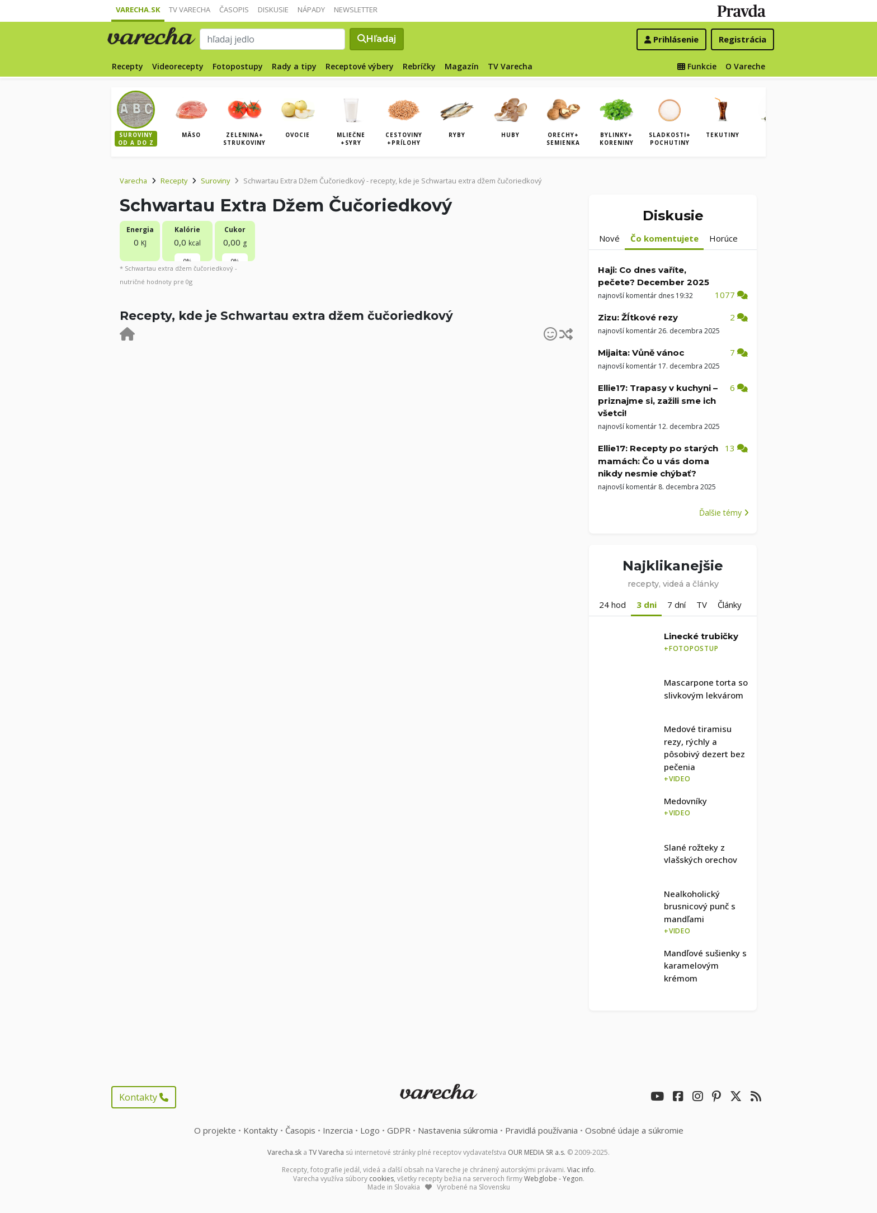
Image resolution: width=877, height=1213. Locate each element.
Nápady (311, 9)
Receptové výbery (360, 66)
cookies (381, 1178)
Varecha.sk (138, 9)
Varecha (133, 181)
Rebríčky (419, 66)
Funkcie (696, 66)
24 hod (612, 604)
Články (730, 604)
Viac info (580, 1169)
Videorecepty (178, 66)
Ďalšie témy (724, 512)
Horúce (723, 238)
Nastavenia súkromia (458, 1130)
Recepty (127, 66)
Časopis (234, 9)
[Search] (272, 39)
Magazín (462, 66)
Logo (370, 1130)
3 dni (646, 604)
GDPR (399, 1130)
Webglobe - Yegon (553, 1178)
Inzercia (338, 1130)
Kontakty (143, 1097)
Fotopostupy (238, 66)
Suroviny (215, 181)
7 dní (676, 604)
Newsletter (356, 9)
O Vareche (745, 66)
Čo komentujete (664, 238)
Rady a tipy (294, 66)
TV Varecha (189, 9)
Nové (609, 238)
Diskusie (273, 9)
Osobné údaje (634, 1130)
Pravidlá (541, 1130)
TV (701, 604)
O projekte (215, 1130)
